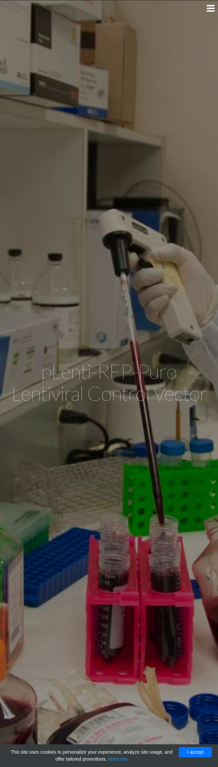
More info (117, 759)
